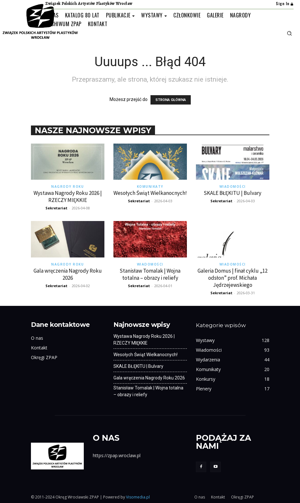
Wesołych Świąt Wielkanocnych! (150, 192)
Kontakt (39, 348)
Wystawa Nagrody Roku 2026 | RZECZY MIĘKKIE (68, 196)
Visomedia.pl (138, 497)
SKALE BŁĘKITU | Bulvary (232, 192)
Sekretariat (56, 208)
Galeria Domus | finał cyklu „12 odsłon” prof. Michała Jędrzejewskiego (232, 277)
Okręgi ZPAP (44, 357)
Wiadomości (232, 186)
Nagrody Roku (67, 186)
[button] (289, 33)
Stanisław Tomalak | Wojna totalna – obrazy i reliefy (150, 274)
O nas (37, 338)
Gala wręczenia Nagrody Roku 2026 (68, 274)
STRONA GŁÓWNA (170, 100)
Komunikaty (150, 186)
